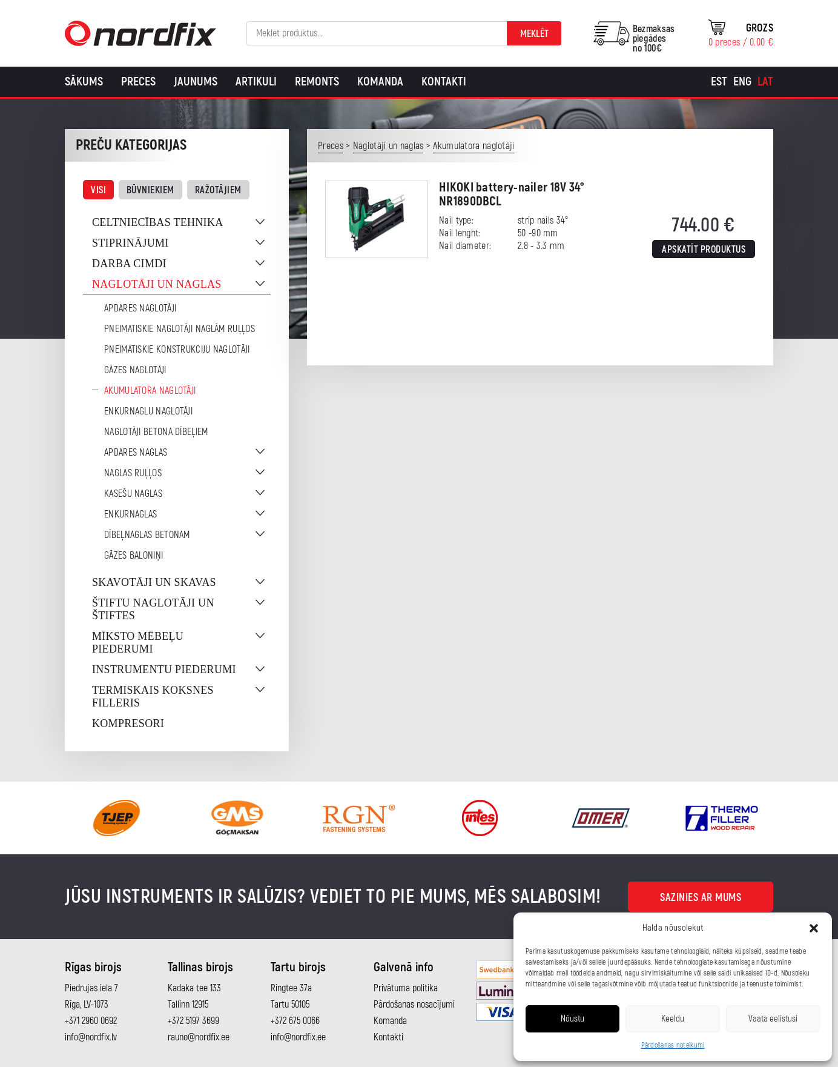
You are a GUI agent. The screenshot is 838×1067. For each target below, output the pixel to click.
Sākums (84, 81)
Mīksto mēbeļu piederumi (137, 642)
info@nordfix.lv (91, 1037)
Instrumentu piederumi (164, 669)
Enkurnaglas (130, 514)
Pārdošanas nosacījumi (414, 1005)
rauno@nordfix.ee (198, 1037)
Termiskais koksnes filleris (153, 696)
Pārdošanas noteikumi (673, 1045)
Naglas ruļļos (133, 473)
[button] (814, 928)
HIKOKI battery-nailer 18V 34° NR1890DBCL (512, 194)
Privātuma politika (406, 988)
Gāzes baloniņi (133, 556)
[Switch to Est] (719, 82)
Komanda (380, 81)
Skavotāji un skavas (154, 582)
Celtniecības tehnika (157, 222)
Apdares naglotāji (140, 308)
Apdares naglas (135, 453)
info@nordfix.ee (298, 1037)
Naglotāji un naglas (157, 284)
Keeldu (672, 1019)
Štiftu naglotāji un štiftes (153, 609)
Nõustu (572, 1019)
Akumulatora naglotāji (150, 391)
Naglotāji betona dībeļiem (156, 432)
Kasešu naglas (133, 494)
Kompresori (128, 723)
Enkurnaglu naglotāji (148, 411)
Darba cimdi (129, 264)
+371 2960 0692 (91, 1021)
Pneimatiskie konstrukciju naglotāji (177, 350)
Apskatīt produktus (703, 250)
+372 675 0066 (295, 1021)
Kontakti (443, 81)
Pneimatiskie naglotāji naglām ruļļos (179, 329)
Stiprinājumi (130, 243)
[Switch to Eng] (742, 82)
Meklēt (534, 34)
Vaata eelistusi (772, 1019)
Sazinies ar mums (700, 898)
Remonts (317, 81)
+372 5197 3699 (193, 1021)
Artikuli (256, 81)
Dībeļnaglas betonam (147, 535)
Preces (138, 81)
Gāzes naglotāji (135, 370)
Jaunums (195, 81)
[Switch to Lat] (765, 82)
